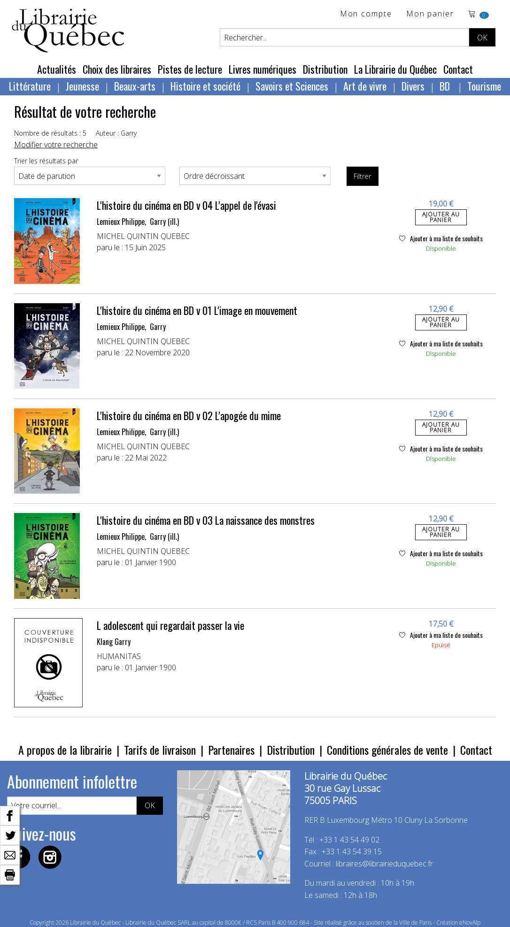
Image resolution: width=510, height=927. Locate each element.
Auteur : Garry (116, 133)
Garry (158, 326)
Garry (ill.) (164, 221)
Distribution (325, 69)
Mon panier (430, 14)
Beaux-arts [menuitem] (134, 85)
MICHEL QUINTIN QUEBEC (143, 236)
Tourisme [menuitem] (484, 85)
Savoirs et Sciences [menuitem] (291, 85)
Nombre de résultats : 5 (50, 133)
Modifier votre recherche (56, 144)
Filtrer (362, 176)
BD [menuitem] (446, 85)
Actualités (56, 69)
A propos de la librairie (65, 749)
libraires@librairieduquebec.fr (384, 863)
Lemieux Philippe (121, 221)
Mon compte (366, 14)
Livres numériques (262, 69)
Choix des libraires (117, 69)
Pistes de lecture (190, 69)
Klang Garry (114, 641)
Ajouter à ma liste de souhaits (441, 238)
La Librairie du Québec (395, 69)
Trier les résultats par (46, 160)
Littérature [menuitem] (30, 85)
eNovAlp (469, 923)
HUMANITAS (119, 656)
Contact (458, 69)
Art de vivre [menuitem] (364, 85)
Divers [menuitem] (413, 85)
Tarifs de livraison (160, 749)
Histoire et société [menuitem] (205, 85)
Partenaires (231, 749)
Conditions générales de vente (387, 749)
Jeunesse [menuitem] (82, 85)
